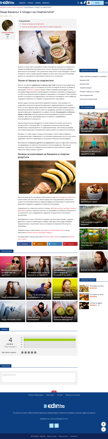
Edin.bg (2, 7)
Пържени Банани (86, 88)
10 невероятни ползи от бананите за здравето (39, 273)
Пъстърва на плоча (97, 286)
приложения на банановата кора (52, 230)
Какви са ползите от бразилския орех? (90, 200)
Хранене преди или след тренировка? (92, 129)
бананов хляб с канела (51, 237)
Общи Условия (52, 436)
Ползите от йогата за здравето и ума (90, 152)
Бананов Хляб (84, 80)
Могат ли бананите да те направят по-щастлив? (11, 272)
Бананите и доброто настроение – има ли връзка (63, 294)
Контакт (60, 395)
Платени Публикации (35, 395)
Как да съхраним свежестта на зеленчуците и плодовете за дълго (63, 271)
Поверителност (63, 436)
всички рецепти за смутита (65, 197)
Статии (30, 3)
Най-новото (50, 395)
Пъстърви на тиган (97, 294)
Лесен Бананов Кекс (86, 95)
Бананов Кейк (84, 84)
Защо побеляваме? (10, 297)
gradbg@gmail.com (61, 419)
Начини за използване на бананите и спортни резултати (41, 27)
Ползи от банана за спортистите (33, 24)
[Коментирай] (39, 377)
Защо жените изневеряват (34, 318)
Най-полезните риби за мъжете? (91, 223)
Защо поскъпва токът (11, 319)
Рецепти (22, 3)
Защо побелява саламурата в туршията (93, 76)
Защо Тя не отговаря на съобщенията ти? (38, 296)
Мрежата (45, 3)
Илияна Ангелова (8, 32)
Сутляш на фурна (96, 303)
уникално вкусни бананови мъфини (39, 232)
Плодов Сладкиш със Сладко (90, 91)
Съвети (38, 3)
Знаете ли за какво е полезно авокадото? (63, 318)
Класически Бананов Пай (88, 99)
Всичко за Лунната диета (92, 270)
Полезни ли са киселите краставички (92, 243)
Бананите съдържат (34, 90)
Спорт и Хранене (17, 7)
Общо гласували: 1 (10, 347)
